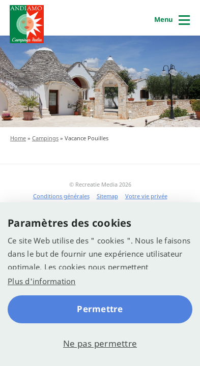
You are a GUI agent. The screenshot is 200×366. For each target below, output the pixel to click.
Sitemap (107, 196)
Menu (163, 19)
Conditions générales (61, 196)
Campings (45, 138)
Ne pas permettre (100, 343)
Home (18, 138)
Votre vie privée (146, 196)
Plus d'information (42, 281)
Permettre (100, 309)
